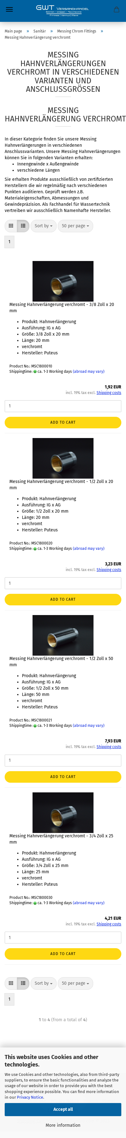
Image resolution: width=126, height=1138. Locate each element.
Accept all (63, 1109)
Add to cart (63, 422)
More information (63, 1125)
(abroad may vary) (88, 371)
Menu (9, 9)
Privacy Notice (30, 1097)
